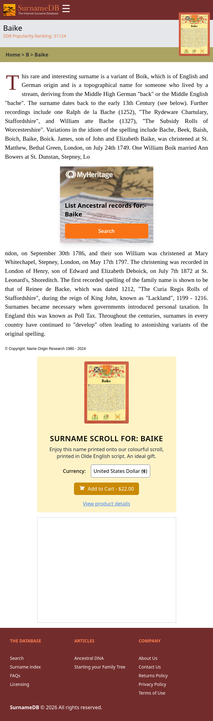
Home (13, 54)
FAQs (15, 675)
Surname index (25, 667)
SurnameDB (24, 707)
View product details (106, 503)
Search (106, 231)
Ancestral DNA (89, 658)
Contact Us (150, 667)
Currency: (74, 471)
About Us (148, 658)
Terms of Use (152, 693)
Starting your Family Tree (99, 667)
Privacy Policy (152, 684)
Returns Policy (153, 675)
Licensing (19, 684)
